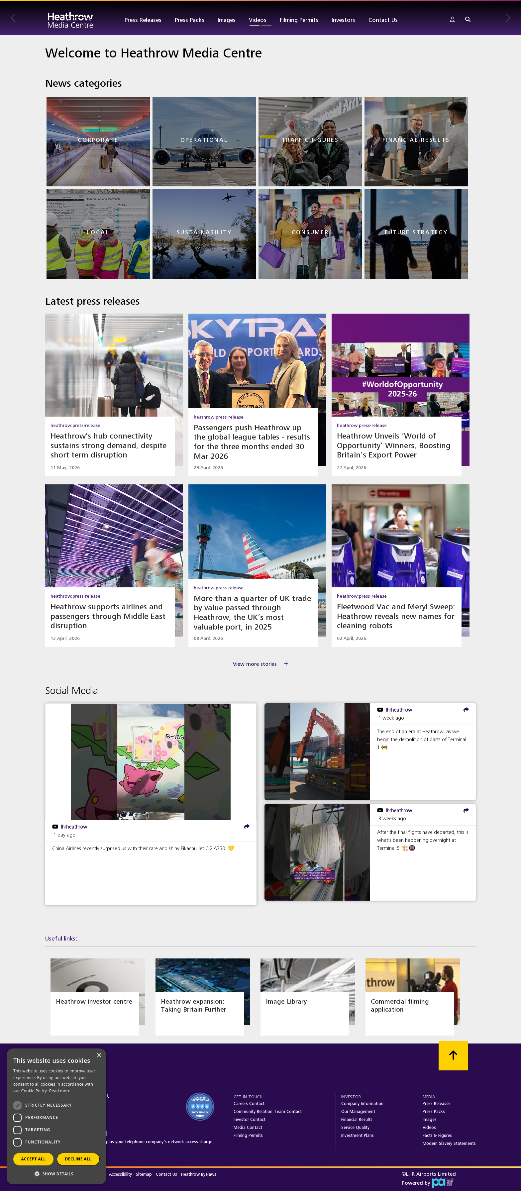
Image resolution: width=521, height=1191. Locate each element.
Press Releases (143, 20)
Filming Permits (299, 20)
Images (227, 20)
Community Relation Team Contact (268, 1111)
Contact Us (383, 20)
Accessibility (121, 1174)
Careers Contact (249, 1103)
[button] (452, 20)
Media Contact (248, 1127)
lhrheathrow (74, 827)
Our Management (358, 1111)
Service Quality (355, 1127)
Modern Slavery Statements (449, 1143)
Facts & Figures (437, 1135)
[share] (247, 827)
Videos (257, 20)
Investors (343, 20)
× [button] (98, 1055)
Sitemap (144, 1174)
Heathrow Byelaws (198, 1174)
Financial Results (356, 1119)
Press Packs (189, 20)
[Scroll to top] (453, 1055)
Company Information (362, 1103)
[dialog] (56, 1116)
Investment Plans (357, 1135)
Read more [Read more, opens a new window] (59, 1091)
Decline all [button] (78, 1159)
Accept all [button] (33, 1159)
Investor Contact (249, 1119)
